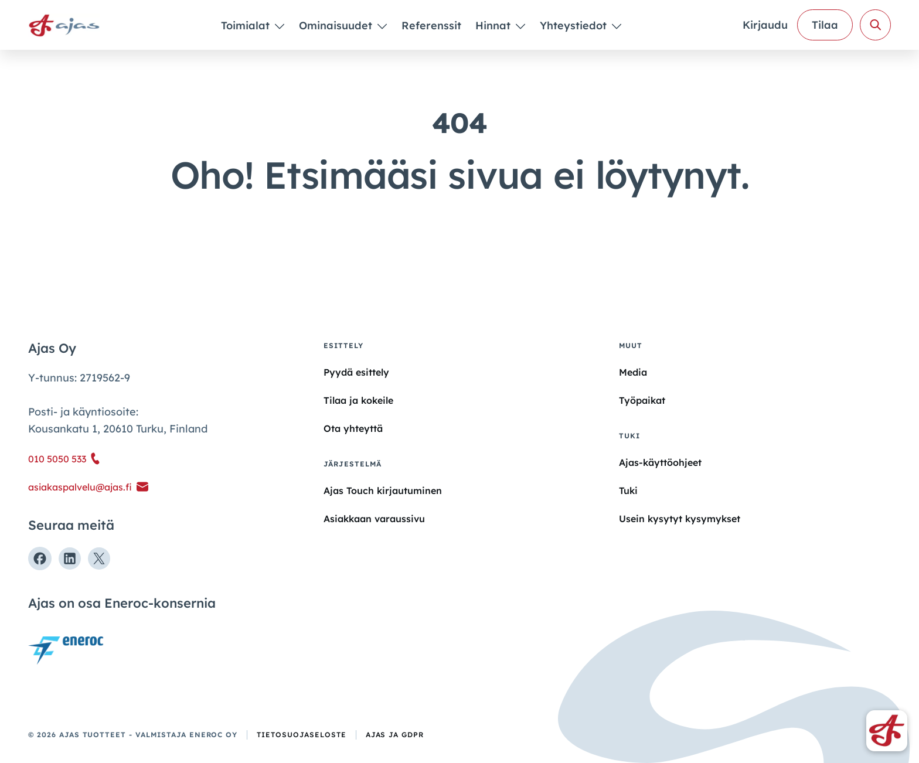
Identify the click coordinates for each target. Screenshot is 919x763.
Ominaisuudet (337, 25)
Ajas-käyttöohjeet (660, 461)
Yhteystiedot (575, 25)
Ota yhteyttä (353, 428)
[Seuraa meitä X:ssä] (99, 558)
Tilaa (825, 25)
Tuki (628, 490)
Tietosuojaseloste (301, 734)
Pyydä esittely (356, 372)
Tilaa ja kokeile (358, 400)
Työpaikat (642, 400)
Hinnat (494, 25)
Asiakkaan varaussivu (374, 518)
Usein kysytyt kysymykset (679, 518)
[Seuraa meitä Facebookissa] (40, 558)
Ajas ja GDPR (395, 734)
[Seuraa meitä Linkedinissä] (70, 558)
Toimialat (247, 25)
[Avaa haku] (875, 24)
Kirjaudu (765, 25)
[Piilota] (279, 26)
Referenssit (431, 25)
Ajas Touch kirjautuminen (383, 490)
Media (633, 372)
